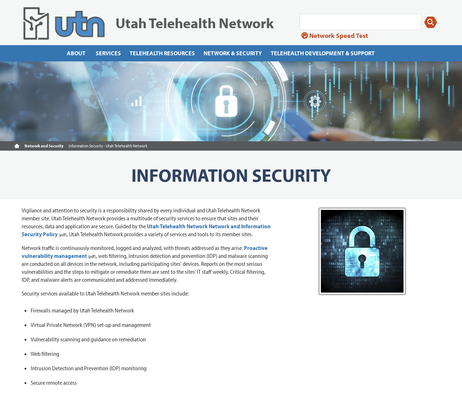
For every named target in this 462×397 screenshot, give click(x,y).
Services (108, 53)
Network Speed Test (334, 35)
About (76, 53)
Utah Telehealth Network (195, 22)
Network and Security (44, 145)
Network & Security (233, 53)
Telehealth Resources (162, 53)
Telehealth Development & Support (323, 53)
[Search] (361, 22)
